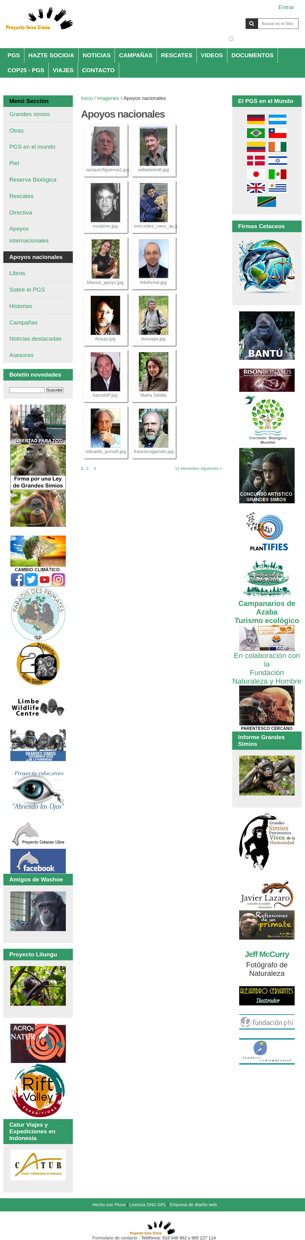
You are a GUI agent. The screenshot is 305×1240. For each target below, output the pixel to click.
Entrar (286, 7)
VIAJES (63, 70)
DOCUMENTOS (253, 55)
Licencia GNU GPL (147, 1204)
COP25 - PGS (26, 70)
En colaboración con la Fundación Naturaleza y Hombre (266, 664)
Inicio (87, 98)
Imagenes (108, 98)
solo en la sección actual (267, 39)
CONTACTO (98, 70)
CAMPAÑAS (135, 55)
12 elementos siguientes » (198, 468)
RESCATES (176, 55)
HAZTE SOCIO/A (51, 55)
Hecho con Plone (109, 1204)
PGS (14, 55)
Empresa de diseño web (193, 1204)
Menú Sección (28, 101)
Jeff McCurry (267, 954)
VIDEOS (212, 55)
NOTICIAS (97, 55)
